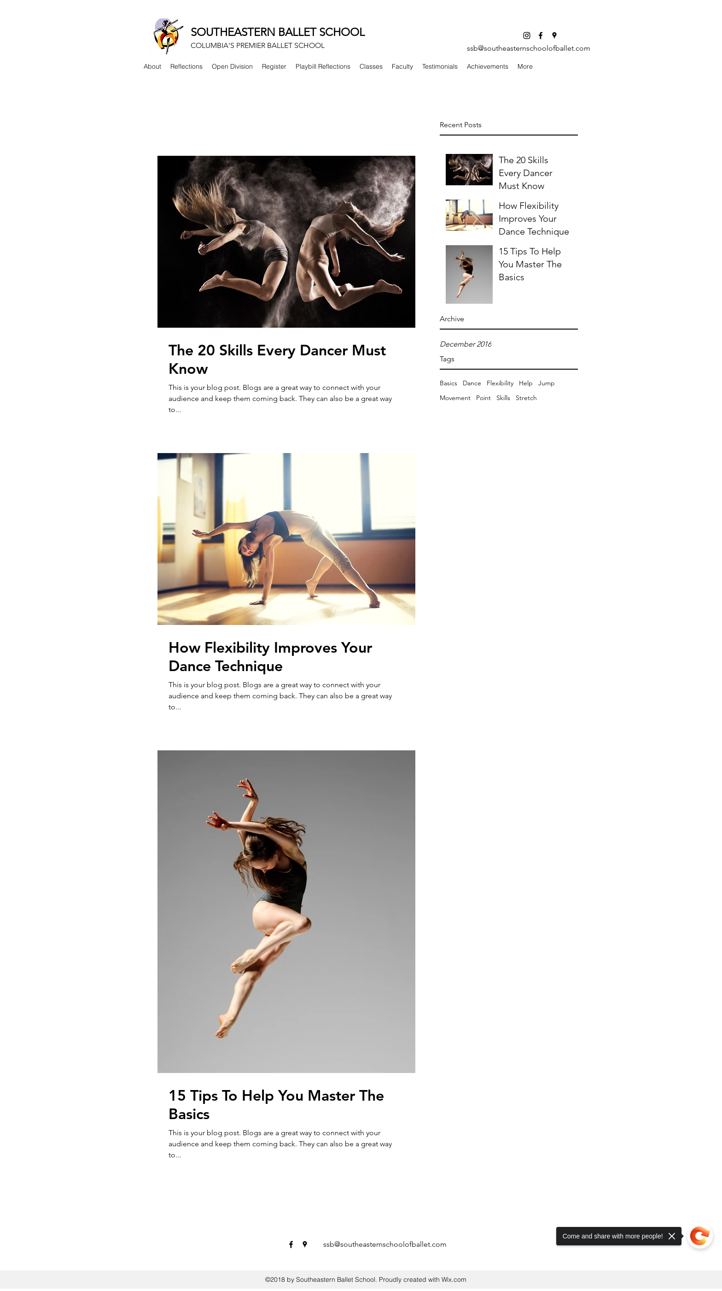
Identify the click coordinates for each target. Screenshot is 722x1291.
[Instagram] (526, 35)
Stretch (526, 398)
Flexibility (500, 383)
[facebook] (540, 35)
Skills (503, 398)
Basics (448, 383)
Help (526, 383)
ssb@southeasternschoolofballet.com (528, 48)
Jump (546, 383)
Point (483, 398)
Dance (472, 383)
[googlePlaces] (554, 35)
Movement (455, 398)
